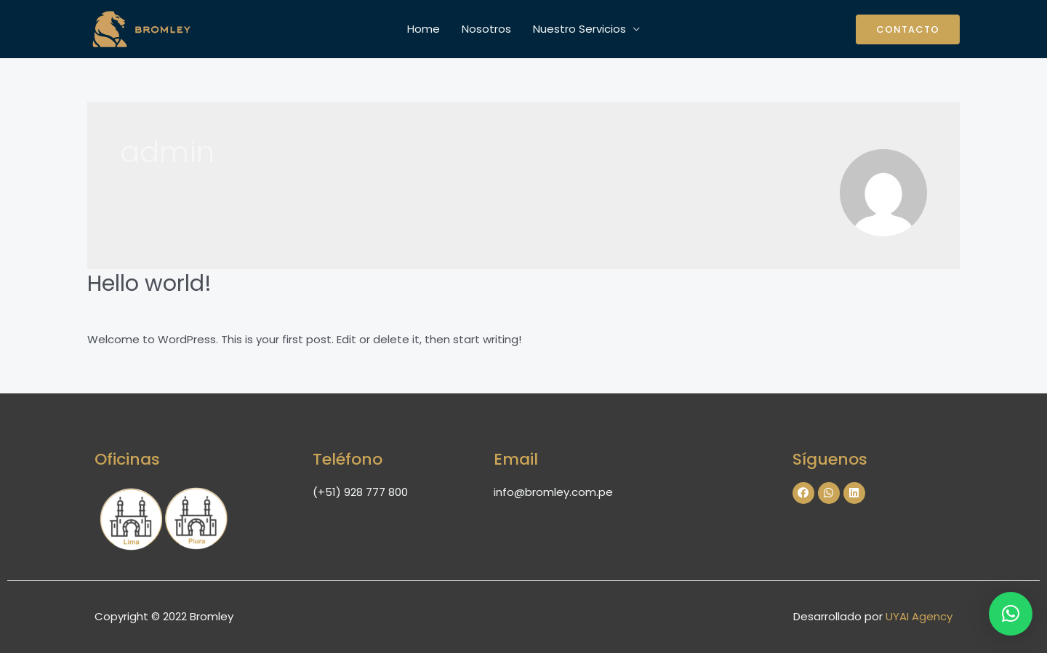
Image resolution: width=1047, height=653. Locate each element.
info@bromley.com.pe (553, 492)
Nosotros (486, 28)
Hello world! (149, 283)
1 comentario (122, 310)
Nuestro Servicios (579, 28)
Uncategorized (209, 310)
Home (423, 28)
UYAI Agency (919, 616)
